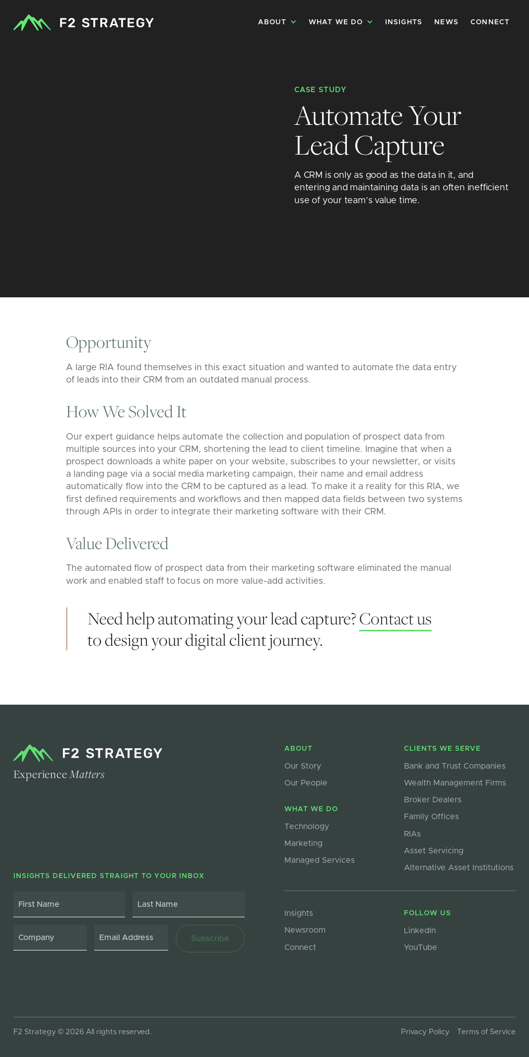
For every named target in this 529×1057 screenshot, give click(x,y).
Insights (404, 22)
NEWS (446, 22)
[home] (83, 22)
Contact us (395, 618)
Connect (490, 22)
